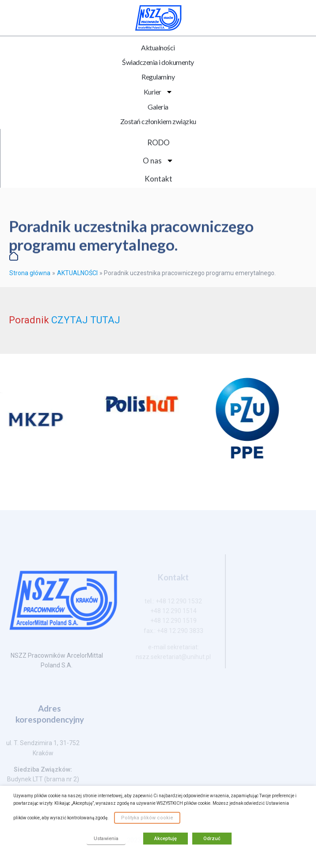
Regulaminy (158, 76)
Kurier (158, 92)
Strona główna (29, 272)
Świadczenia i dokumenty (158, 62)
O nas (158, 160)
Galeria (158, 106)
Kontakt (158, 178)
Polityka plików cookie (147, 818)
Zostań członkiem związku (158, 121)
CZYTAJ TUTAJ (85, 320)
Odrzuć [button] (212, 838)
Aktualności (158, 47)
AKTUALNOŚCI (77, 272)
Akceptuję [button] (165, 838)
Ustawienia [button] (106, 838)
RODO (158, 142)
